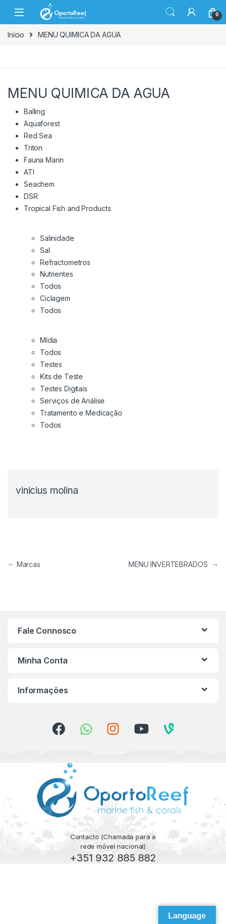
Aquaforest (42, 123)
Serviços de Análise (72, 400)
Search (170, 12)
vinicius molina (47, 490)
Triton (33, 147)
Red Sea (38, 135)
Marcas (24, 564)
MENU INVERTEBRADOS (173, 564)
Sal (45, 250)
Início (16, 34)
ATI (29, 172)
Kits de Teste (61, 376)
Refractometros (65, 262)
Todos (50, 286)
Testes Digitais (63, 388)
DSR (31, 196)
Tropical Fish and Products (67, 208)
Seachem (39, 184)
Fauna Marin (43, 160)
